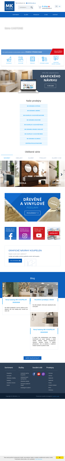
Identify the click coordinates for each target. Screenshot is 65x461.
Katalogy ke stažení (26, 387)
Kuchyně (9, 375)
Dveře (8, 385)
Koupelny (9, 373)
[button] (1, 48)
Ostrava (51, 373)
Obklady (19, 158)
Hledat (30, 5)
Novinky (7, 158)
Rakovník (51, 378)
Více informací (10, 32)
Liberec (50, 375)
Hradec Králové (52, 385)
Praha (50, 382)
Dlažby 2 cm (56, 158)
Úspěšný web (55, 396)
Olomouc (51, 390)
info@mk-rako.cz (32, 3)
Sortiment (16, 14)
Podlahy (42, 158)
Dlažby (31, 158)
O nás (46, 14)
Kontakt (55, 14)
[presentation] (3, 174)
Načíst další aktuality (33, 358)
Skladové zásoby (25, 381)
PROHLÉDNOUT (32, 213)
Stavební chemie (11, 382)
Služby (26, 14)
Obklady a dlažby (11, 378)
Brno (50, 387)
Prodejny (36, 14)
